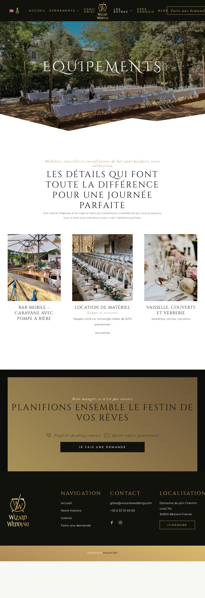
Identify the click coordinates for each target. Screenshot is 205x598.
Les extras (123, 10)
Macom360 (110, 552)
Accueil (37, 10)
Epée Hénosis (145, 10)
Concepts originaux (95, 10)
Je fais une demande (102, 447)
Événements (64, 10)
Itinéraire (177, 524)
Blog (163, 10)
